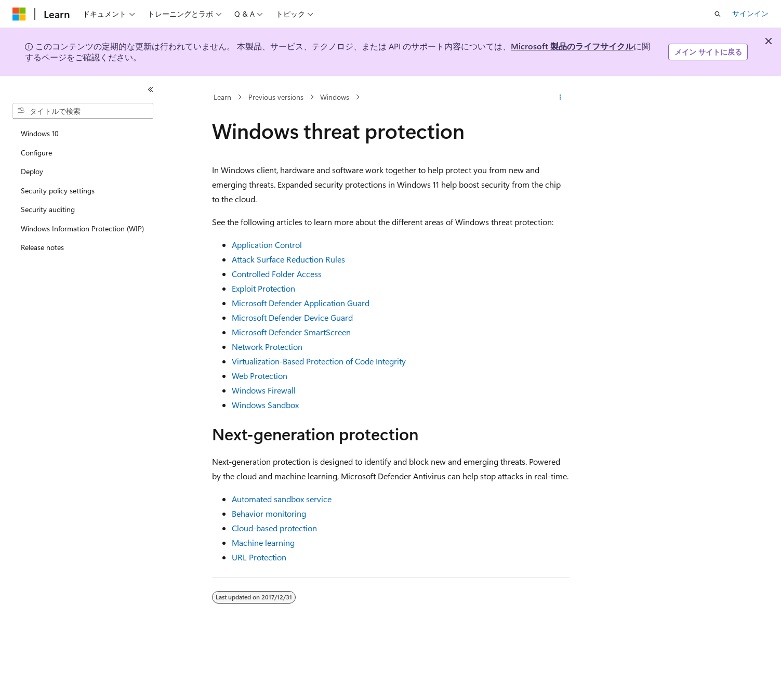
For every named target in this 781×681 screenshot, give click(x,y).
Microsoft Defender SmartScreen (291, 331)
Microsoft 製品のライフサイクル (572, 46)
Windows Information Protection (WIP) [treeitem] (82, 228)
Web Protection (259, 375)
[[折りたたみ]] (151, 89)
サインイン (750, 13)
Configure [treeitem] (36, 153)
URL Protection (259, 557)
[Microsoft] (19, 14)
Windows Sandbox (265, 404)
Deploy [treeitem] (32, 171)
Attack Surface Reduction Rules (288, 259)
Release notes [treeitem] (42, 247)
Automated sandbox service (282, 498)
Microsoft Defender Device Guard (292, 317)
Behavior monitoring (269, 513)
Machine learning (263, 542)
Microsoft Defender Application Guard (300, 302)
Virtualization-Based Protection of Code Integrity (319, 361)
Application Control (267, 244)
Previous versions (275, 97)
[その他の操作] (560, 97)
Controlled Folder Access (277, 273)
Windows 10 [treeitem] (40, 133)
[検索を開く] (717, 14)
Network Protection (267, 346)
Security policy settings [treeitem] (58, 190)
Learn (222, 97)
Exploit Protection (263, 288)
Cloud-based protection (274, 527)
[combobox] (82, 111)
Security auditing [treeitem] (48, 209)
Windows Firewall (264, 390)
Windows (334, 97)
